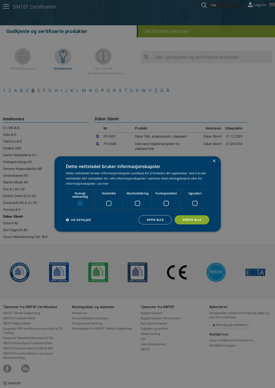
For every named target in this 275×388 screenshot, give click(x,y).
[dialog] (137, 194)
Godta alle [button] (192, 220)
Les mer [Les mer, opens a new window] (103, 183)
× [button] (214, 161)
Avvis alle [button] (155, 220)
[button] (78, 220)
